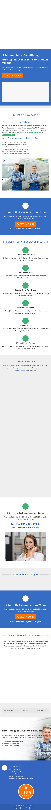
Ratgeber (17, 808)
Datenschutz (25, 808)
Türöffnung (10, 641)
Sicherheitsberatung (21, 370)
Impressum (33, 808)
